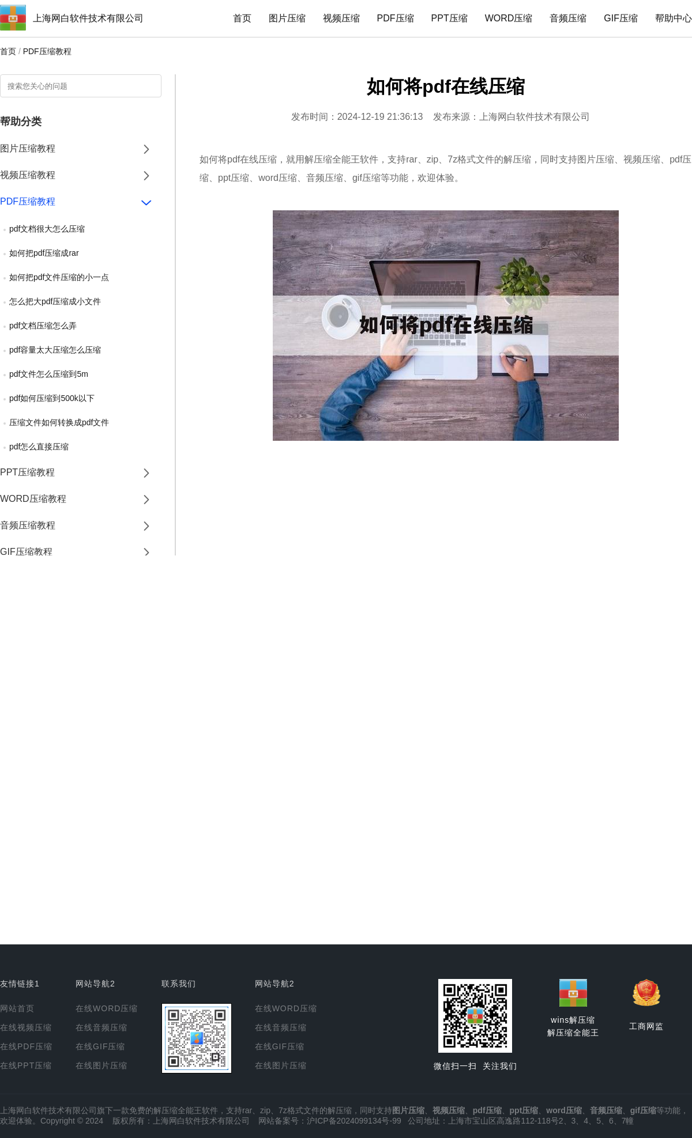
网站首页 (17, 1008)
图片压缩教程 (27, 148)
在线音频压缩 (101, 1027)
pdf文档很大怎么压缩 (47, 228)
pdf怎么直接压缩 (39, 446)
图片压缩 (287, 18)
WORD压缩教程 (33, 499)
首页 (242, 18)
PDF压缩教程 (47, 51)
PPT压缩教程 (27, 472)
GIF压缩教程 (26, 552)
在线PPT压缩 (26, 1065)
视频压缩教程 (27, 175)
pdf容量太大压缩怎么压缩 (55, 349)
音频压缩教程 (27, 525)
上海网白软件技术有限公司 (88, 18)
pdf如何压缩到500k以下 (52, 398)
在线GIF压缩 (100, 1046)
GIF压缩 (621, 18)
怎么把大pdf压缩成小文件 (55, 301)
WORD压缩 (509, 18)
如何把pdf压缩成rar (44, 253)
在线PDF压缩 (26, 1046)
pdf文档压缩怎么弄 (43, 325)
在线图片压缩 (101, 1065)
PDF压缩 (395, 18)
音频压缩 (568, 18)
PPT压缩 (449, 18)
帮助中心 (673, 18)
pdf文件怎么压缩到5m (48, 374)
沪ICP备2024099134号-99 (354, 1120)
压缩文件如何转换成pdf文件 (59, 422)
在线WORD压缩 (107, 1008)
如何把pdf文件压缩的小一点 (59, 277)
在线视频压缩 (26, 1027)
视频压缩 (341, 18)
